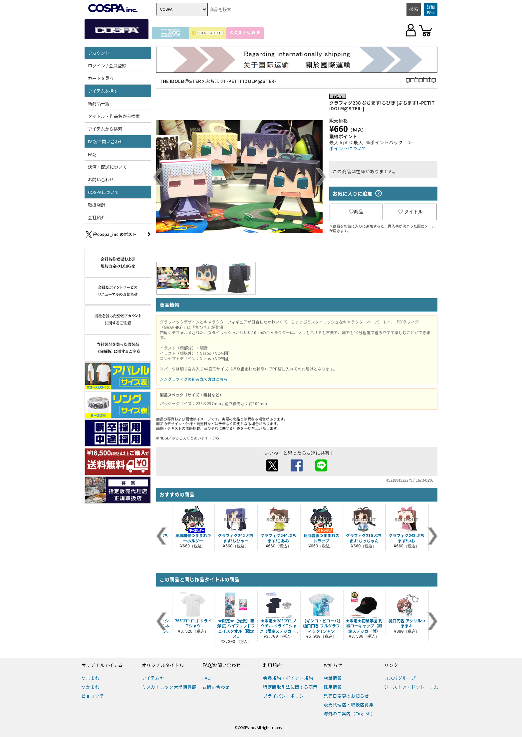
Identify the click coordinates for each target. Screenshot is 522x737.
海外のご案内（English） (350, 713)
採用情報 (333, 687)
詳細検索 (431, 9)
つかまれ (90, 687)
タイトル (410, 211)
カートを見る (101, 78)
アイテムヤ (153, 678)
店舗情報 (333, 678)
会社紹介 (96, 217)
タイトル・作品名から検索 (114, 116)
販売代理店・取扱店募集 (349, 704)
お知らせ (333, 665)
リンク (391, 665)
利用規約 (272, 665)
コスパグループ (400, 678)
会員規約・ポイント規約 (288, 678)
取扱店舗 (96, 205)
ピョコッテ (92, 696)
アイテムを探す (103, 91)
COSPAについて (103, 192)
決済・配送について (107, 167)
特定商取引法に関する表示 (290, 687)
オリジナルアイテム (102, 665)
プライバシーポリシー (286, 696)
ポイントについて (348, 148)
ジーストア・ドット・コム (411, 687)
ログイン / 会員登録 (107, 65)
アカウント (99, 53)
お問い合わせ (101, 179)
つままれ (90, 678)
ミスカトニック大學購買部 (169, 687)
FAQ (92, 154)
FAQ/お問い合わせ (106, 141)
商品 (356, 211)
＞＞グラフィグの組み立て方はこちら (194, 379)
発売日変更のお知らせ (346, 696)
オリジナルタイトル (163, 665)
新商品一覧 (99, 103)
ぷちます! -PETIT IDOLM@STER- (240, 81)
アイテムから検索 (105, 129)
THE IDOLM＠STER (180, 81)
